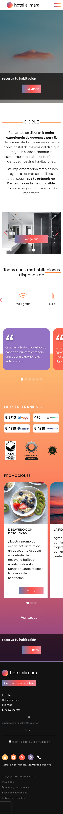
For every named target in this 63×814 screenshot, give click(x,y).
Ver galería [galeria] (31, 239)
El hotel (7, 695)
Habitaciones (10, 700)
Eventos (7, 704)
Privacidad (8, 781)
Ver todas (31, 617)
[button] (57, 232)
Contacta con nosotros (19, 683)
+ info (31, 590)
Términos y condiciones (15, 787)
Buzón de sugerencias (14, 792)
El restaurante (11, 709)
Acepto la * (31, 741)
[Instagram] (6, 757)
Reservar (32, 88)
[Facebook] (32, 757)
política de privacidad (35, 741)
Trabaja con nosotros (14, 798)
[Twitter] (23, 757)
